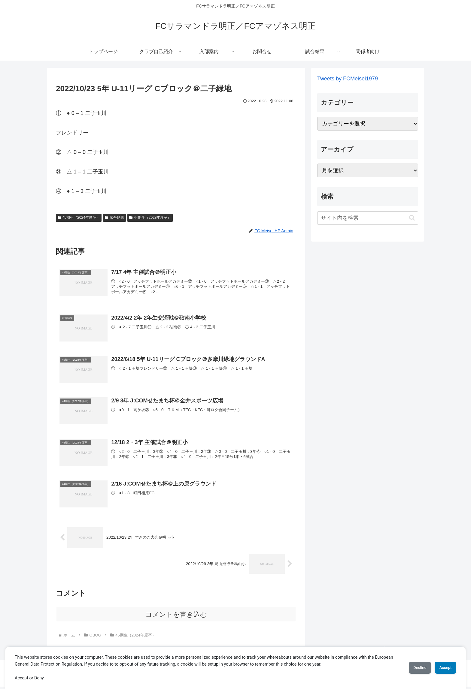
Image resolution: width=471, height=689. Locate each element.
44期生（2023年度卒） (150, 217)
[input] (367, 218)
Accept (442, 667)
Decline (411, 667)
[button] (412, 217)
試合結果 (114, 217)
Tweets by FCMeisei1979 (347, 79)
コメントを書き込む (176, 617)
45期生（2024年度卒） (79, 217)
